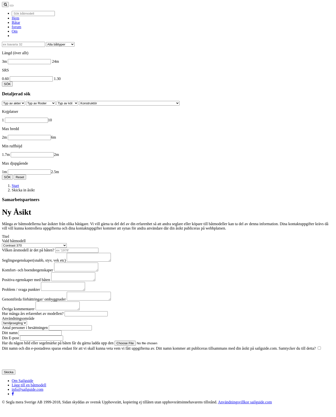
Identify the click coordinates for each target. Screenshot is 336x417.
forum (16, 27)
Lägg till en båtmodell (29, 394)
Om (15, 31)
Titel (5, 236)
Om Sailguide (22, 389)
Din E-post (10, 347)
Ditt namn (10, 341)
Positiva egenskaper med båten (26, 284)
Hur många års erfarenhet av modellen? (33, 322)
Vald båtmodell (14, 241)
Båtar (16, 22)
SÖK (7, 84)
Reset (20, 177)
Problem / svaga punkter (21, 295)
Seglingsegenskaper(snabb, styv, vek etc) (34, 262)
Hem (15, 18)
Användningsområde (18, 327)
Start (15, 186)
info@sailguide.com (27, 398)
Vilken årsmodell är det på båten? (28, 250)
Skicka (8, 381)
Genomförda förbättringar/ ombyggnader (34, 306)
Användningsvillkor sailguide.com (245, 411)
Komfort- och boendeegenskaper (27, 273)
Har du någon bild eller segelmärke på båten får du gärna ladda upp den (58, 352)
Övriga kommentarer (18, 318)
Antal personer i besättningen (25, 336)
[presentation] (39, 368)
